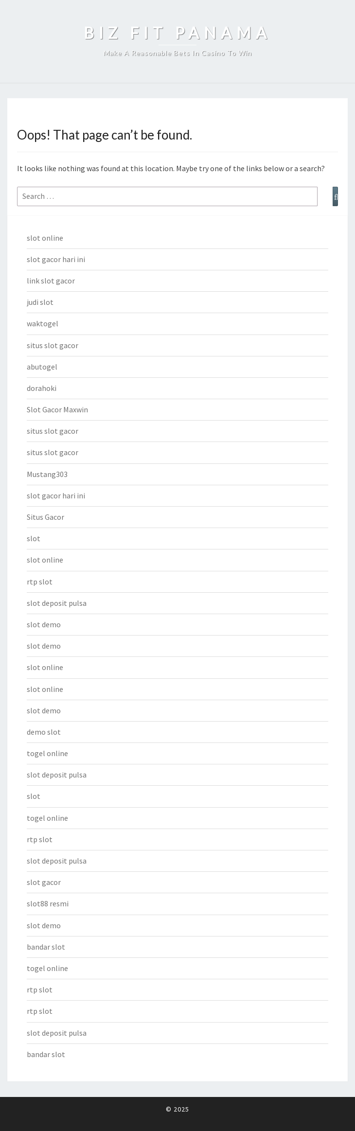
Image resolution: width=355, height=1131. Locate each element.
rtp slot (40, 581)
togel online (47, 753)
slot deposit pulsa (57, 603)
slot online (45, 238)
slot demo (44, 624)
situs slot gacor (52, 345)
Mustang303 (47, 474)
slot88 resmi (48, 903)
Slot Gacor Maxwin (57, 409)
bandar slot (46, 947)
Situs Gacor (45, 517)
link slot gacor (51, 280)
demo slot (44, 732)
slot (33, 538)
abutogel (42, 366)
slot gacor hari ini (56, 259)
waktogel (42, 323)
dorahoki (41, 388)
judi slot (40, 302)
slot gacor (44, 882)
